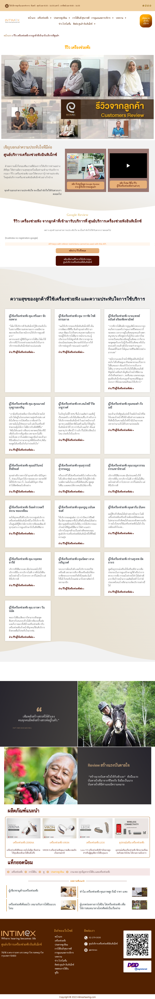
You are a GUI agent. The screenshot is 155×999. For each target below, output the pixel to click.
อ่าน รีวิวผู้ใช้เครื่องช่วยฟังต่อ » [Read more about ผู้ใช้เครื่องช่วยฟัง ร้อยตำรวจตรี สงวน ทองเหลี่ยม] (22, 533)
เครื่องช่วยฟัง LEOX (95, 842)
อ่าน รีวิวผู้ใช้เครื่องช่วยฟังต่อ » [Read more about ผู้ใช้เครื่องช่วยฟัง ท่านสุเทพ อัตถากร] (121, 592)
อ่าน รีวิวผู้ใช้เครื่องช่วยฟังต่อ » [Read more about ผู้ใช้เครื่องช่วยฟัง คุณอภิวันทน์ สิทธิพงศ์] (22, 491)
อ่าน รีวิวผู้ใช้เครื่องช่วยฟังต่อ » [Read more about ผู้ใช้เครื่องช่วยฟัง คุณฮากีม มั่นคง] (121, 533)
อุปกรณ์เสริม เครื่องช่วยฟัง (131, 842)
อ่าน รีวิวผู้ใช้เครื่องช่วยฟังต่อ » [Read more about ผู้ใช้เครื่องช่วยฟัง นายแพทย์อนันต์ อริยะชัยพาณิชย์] (121, 388)
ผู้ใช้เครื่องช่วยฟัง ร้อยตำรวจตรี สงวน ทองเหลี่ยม (26, 508)
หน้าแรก (31, 18)
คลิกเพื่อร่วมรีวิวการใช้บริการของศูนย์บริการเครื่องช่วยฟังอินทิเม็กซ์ (77, 260)
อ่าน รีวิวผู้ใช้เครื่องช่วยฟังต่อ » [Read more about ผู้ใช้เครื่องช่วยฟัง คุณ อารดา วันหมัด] (22, 637)
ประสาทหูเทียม (62, 18)
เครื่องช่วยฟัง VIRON (59, 842)
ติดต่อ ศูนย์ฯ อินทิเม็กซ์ (84, 24)
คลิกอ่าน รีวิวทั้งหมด (77, 250)
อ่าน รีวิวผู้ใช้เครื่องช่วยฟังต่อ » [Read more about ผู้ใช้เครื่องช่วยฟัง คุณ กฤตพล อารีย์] (22, 585)
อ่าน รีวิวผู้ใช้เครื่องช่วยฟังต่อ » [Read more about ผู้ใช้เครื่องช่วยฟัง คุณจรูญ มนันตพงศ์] (71, 543)
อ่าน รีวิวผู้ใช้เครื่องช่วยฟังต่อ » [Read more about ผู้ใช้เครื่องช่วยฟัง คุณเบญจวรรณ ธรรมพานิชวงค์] (121, 491)
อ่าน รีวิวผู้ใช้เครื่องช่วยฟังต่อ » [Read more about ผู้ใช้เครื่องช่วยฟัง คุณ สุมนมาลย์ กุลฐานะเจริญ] (22, 450)
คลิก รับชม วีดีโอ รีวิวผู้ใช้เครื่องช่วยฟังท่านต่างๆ (128, 184)
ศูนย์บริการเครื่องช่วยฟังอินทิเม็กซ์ (103, 943)
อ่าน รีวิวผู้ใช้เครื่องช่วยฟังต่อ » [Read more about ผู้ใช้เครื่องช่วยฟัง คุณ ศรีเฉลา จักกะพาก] (22, 352)
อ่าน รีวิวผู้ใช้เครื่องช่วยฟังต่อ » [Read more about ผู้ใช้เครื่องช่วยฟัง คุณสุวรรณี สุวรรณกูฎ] (71, 491)
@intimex (93, 949)
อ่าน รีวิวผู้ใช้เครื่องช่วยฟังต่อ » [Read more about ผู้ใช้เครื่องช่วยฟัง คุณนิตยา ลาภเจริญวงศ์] (71, 588)
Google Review (77, 215)
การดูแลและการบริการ (102, 18)
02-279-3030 (95, 937)
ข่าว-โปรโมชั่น (65, 23)
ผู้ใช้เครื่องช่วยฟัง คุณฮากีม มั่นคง (126, 507)
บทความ (121, 18)
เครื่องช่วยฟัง (44, 18)
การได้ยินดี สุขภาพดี (80, 18)
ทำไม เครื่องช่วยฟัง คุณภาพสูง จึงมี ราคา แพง (103, 891)
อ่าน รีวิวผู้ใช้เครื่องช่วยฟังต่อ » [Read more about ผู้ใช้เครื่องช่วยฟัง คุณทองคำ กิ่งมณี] (121, 430)
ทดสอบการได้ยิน (62, 968)
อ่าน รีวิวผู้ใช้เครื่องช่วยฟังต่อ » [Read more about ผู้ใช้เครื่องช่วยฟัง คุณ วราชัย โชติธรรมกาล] (71, 352)
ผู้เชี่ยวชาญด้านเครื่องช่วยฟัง (23, 890)
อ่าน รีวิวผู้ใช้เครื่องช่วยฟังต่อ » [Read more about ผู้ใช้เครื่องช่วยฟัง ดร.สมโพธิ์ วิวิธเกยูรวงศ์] (71, 440)
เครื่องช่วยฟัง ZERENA (23, 842)
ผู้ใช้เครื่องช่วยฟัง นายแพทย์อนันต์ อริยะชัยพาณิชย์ (124, 317)
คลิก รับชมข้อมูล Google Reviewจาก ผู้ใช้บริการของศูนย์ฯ (85, 185)
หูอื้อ (56, 972)
